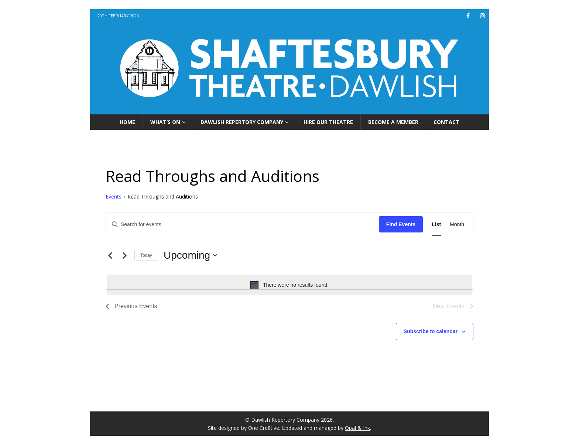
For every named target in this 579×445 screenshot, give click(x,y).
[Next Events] (124, 255)
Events (113, 196)
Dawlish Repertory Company (242, 121)
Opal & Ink (357, 427)
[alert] (289, 285)
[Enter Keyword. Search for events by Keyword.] (242, 224)
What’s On (165, 121)
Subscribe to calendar (431, 331)
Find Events (400, 224)
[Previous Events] (110, 255)
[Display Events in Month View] (457, 224)
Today (146, 255)
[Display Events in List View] (436, 224)
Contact (446, 121)
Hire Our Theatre (328, 121)
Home (127, 121)
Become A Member (393, 121)
